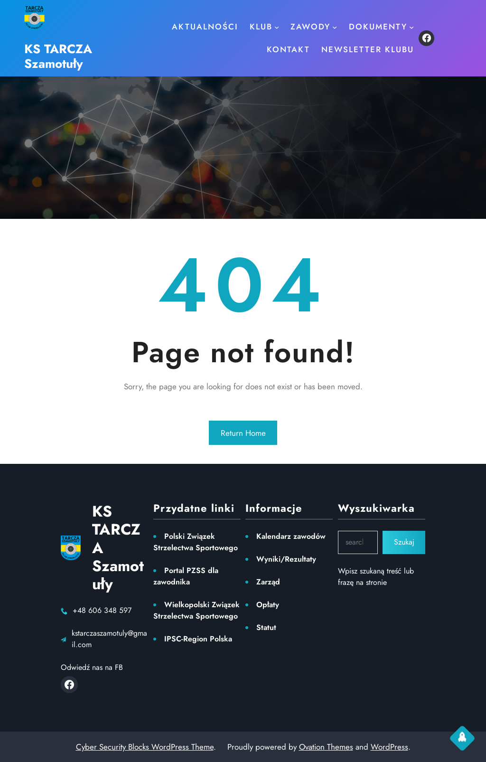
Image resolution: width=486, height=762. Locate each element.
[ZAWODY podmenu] (334, 26)
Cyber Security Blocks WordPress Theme (145, 747)
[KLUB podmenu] (276, 26)
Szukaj (404, 541)
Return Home (243, 433)
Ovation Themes (326, 747)
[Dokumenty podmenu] (411, 26)
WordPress (389, 747)
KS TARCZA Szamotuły (58, 56)
